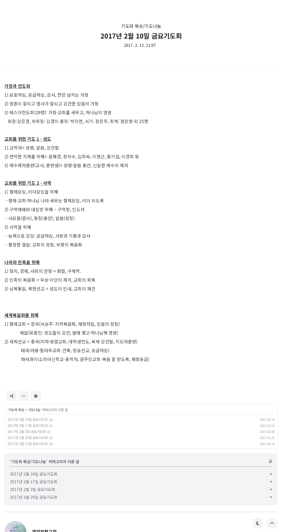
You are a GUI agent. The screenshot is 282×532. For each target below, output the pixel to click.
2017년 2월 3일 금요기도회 (26, 431)
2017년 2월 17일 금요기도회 (27, 425)
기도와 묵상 (16, 409)
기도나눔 (34, 409)
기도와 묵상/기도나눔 (141, 26)
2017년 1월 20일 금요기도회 (27, 437)
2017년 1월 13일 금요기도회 (27, 443)
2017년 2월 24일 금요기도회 (27, 419)
